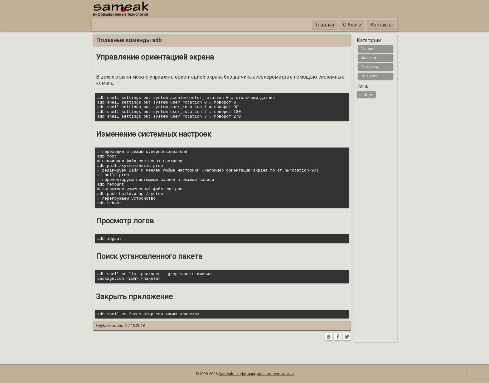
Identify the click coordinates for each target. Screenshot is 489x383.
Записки (368, 58)
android (366, 94)
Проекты (369, 67)
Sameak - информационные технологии (256, 373)
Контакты (381, 25)
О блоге (352, 25)
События (369, 76)
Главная (325, 25)
